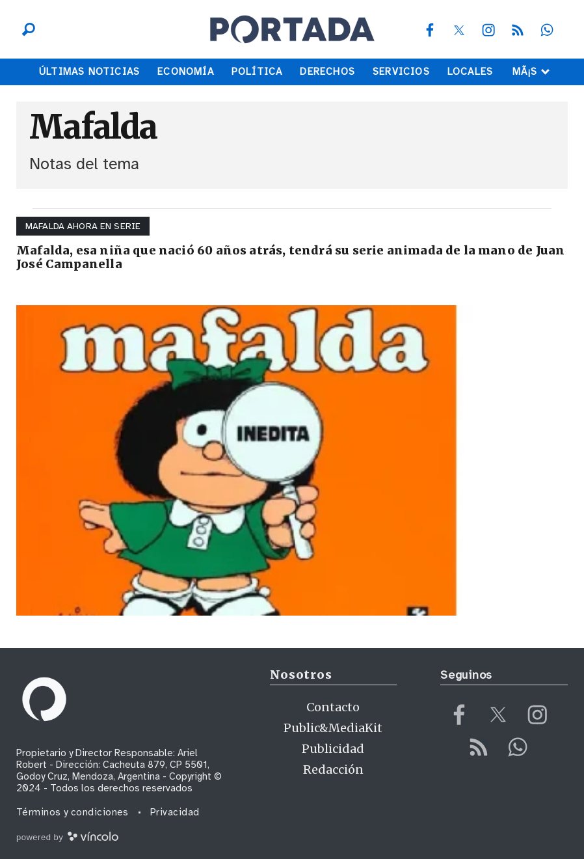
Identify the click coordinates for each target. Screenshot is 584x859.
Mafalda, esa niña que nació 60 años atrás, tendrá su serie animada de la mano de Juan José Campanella (290, 257)
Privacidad (175, 812)
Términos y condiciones (72, 812)
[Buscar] (25, 29)
